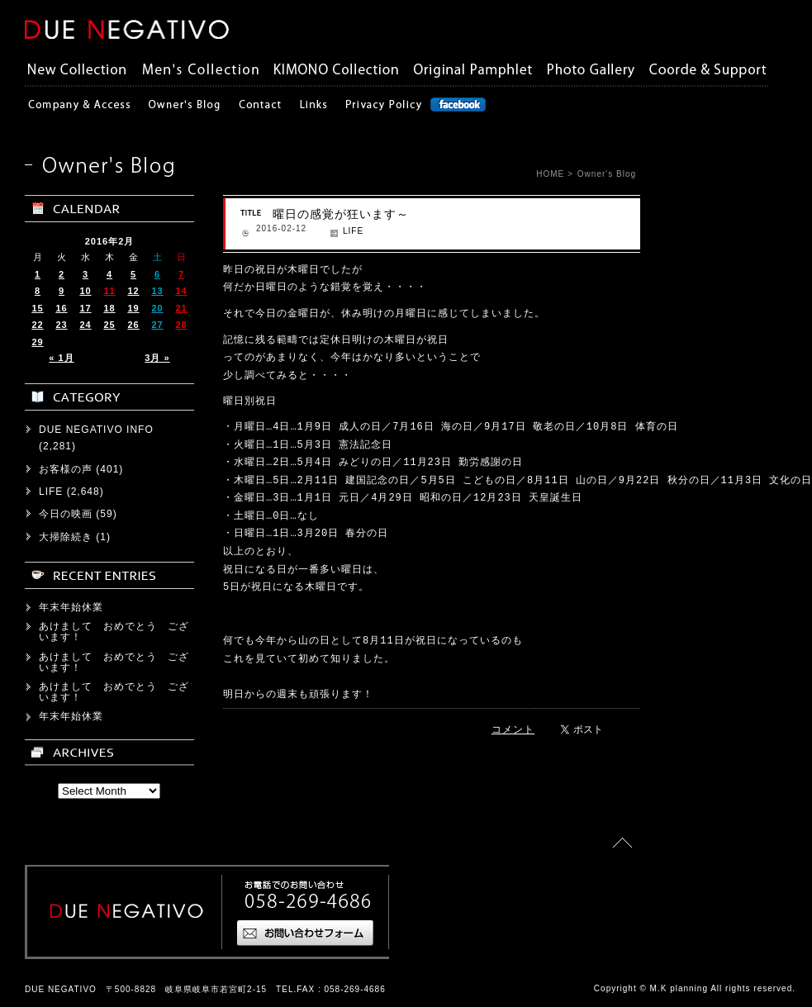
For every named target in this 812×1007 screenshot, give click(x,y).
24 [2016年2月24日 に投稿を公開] (85, 325)
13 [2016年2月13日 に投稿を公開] (157, 291)
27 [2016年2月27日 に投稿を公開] (157, 325)
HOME (550, 173)
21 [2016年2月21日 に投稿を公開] (181, 308)
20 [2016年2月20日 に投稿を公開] (157, 308)
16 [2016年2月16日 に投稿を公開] (61, 308)
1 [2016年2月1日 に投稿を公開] (37, 274)
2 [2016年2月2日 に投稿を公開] (61, 274)
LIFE (353, 230)
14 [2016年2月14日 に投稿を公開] (181, 291)
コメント (512, 729)
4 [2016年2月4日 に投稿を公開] (109, 274)
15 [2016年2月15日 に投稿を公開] (37, 308)
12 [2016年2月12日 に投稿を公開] (133, 291)
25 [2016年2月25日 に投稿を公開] (109, 325)
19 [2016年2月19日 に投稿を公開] (133, 308)
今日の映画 (66, 514)
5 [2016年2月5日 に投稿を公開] (133, 274)
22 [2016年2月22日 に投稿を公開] (37, 325)
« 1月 (61, 358)
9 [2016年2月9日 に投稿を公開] (61, 291)
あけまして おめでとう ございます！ (114, 631)
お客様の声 (66, 469)
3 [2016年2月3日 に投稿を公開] (85, 274)
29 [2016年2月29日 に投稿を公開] (37, 342)
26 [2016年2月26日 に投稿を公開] (133, 325)
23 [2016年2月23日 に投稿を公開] (61, 325)
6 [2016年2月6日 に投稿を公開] (157, 274)
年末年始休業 (71, 607)
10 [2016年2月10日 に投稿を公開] (85, 291)
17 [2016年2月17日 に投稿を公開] (85, 308)
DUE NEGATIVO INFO (96, 429)
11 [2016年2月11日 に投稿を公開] (109, 291)
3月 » (157, 358)
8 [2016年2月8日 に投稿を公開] (37, 291)
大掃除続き (66, 537)
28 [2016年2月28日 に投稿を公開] (181, 325)
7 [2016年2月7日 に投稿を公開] (181, 274)
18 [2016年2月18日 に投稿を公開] (109, 308)
